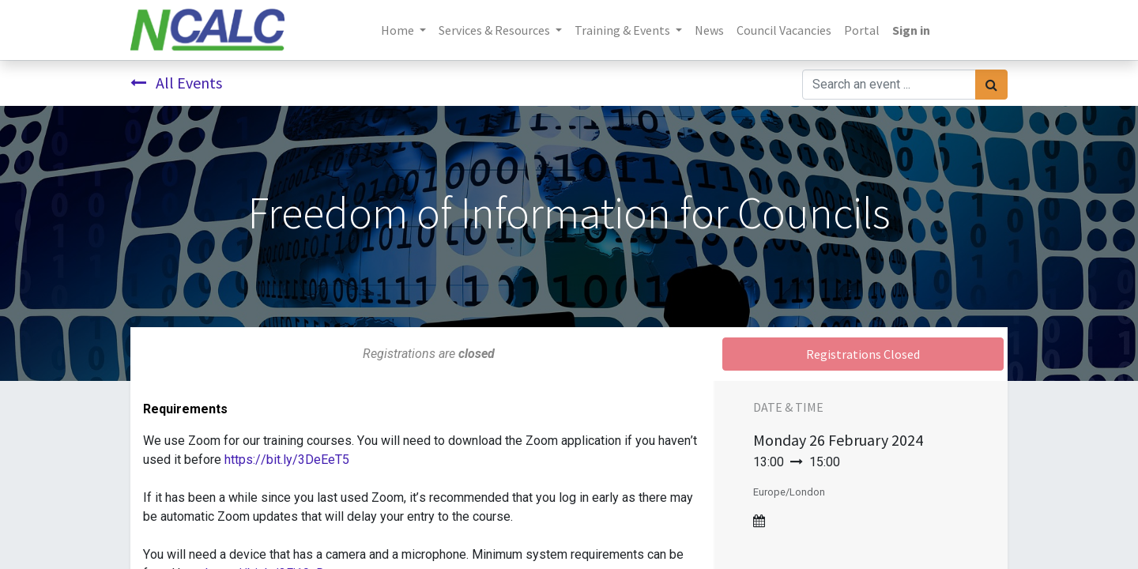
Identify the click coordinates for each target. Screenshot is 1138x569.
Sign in (911, 30)
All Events (176, 82)
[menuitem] (709, 30)
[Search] (991, 85)
